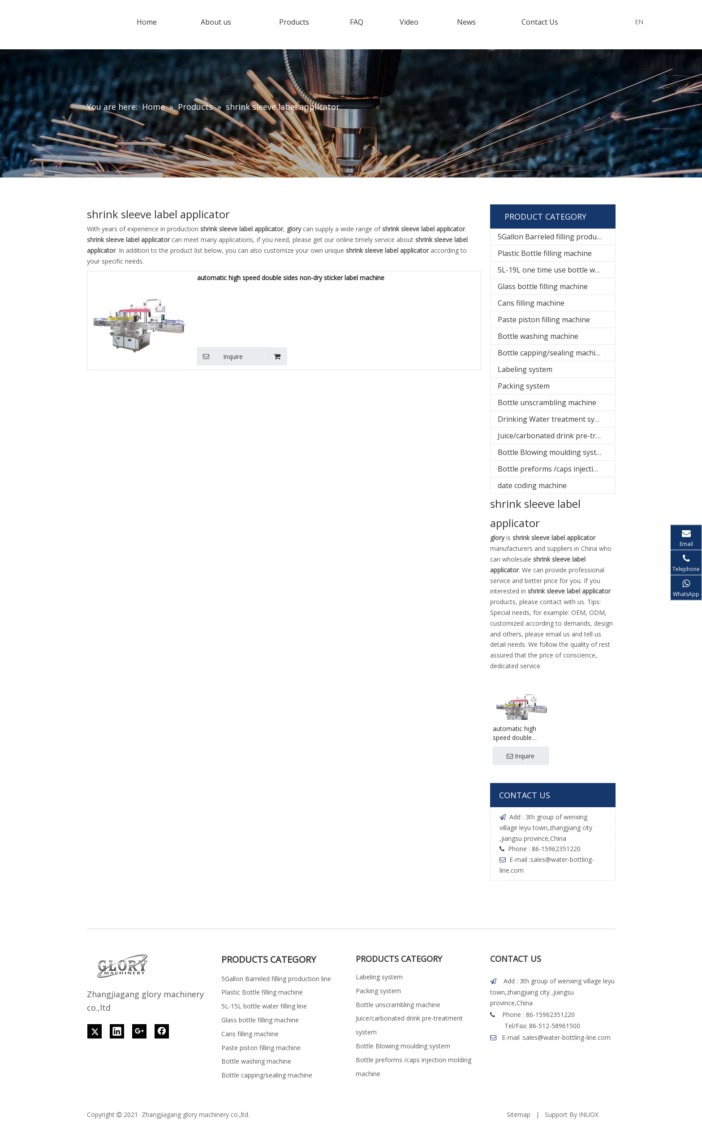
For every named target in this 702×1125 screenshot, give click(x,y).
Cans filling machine (531, 303)
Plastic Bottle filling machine (545, 253)
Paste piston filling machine (544, 320)
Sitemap (518, 1114)
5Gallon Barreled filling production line (556, 237)
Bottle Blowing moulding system (552, 452)
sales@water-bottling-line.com (567, 1037)
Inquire (220, 356)
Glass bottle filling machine (543, 286)
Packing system (524, 386)
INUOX (589, 1114)
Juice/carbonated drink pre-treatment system (556, 436)
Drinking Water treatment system (554, 419)
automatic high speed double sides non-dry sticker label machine (290, 277)
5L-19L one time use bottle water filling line (556, 270)
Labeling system (525, 369)
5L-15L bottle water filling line (264, 1006)
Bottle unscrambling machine (547, 402)
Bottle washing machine (538, 336)
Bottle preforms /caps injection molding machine (556, 469)
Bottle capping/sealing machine (551, 353)
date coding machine (532, 485)
